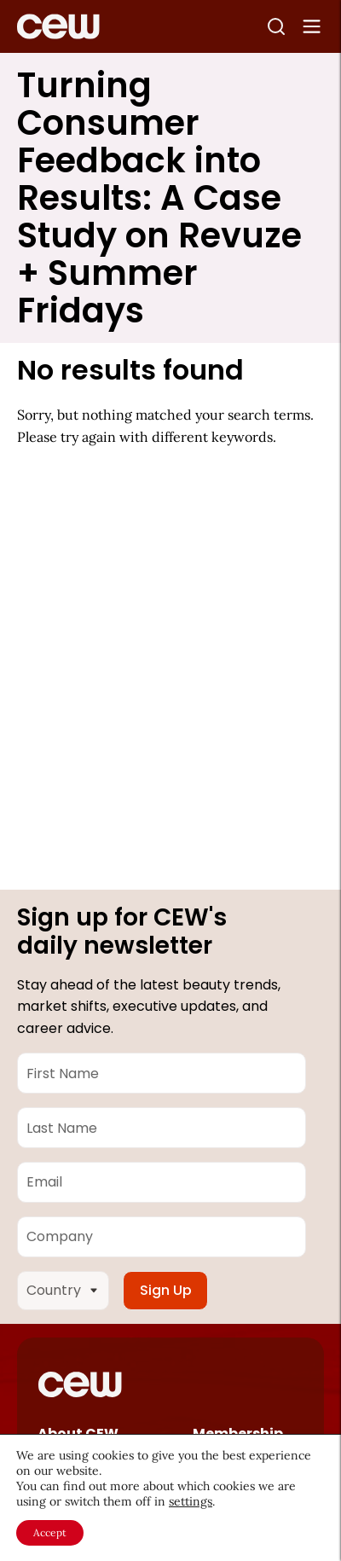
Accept (49, 1532)
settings (190, 1501)
